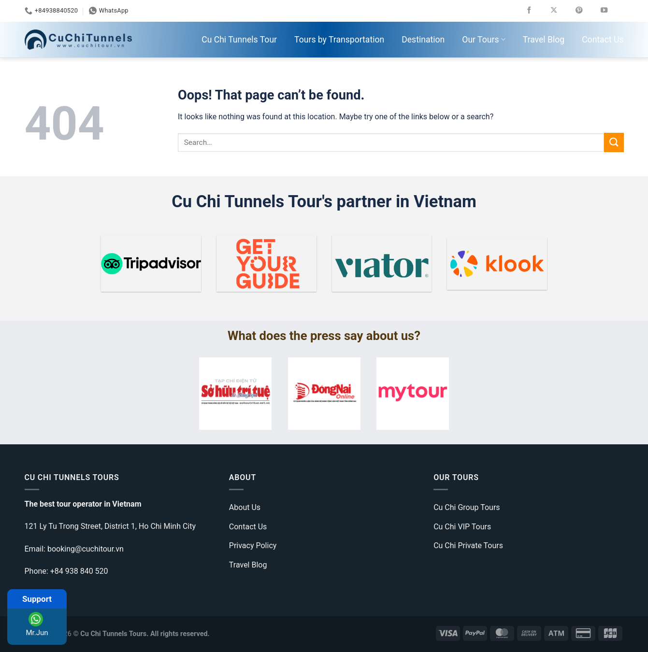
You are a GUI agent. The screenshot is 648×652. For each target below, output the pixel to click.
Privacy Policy (253, 545)
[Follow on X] (560, 10)
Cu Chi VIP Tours (462, 526)
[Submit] (613, 142)
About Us (244, 507)
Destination (423, 39)
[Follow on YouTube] (611, 10)
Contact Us (602, 39)
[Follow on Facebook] (536, 10)
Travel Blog (543, 39)
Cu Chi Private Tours (468, 545)
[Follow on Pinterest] (586, 10)
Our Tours (483, 39)
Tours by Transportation (339, 39)
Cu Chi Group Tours (466, 507)
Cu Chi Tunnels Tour (239, 39)
